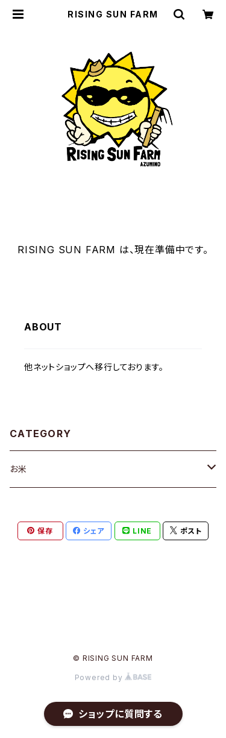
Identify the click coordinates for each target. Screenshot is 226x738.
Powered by (113, 677)
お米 (18, 469)
